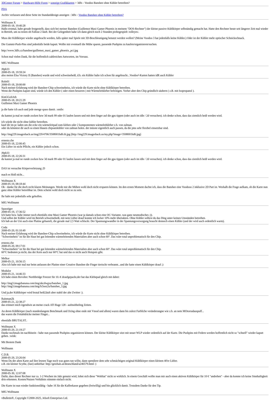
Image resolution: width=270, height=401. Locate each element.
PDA (4, 9)
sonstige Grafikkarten (62, 2)
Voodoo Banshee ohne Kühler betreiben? (101, 14)
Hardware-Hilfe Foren (35, 2)
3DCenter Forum (10, 2)
